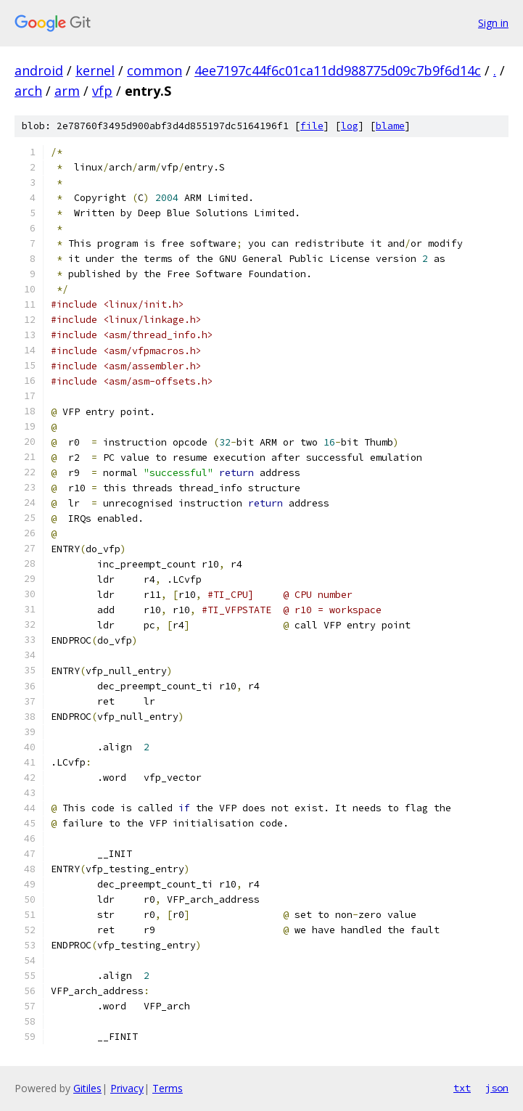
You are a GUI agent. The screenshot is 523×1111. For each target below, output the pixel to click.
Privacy (127, 1088)
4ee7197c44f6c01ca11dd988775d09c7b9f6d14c (337, 70)
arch (28, 90)
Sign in (493, 23)
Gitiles (87, 1088)
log (349, 126)
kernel (95, 70)
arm (67, 90)
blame (390, 126)
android (39, 70)
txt (462, 1087)
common (154, 70)
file (312, 126)
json (496, 1087)
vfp (102, 90)
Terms (167, 1088)
